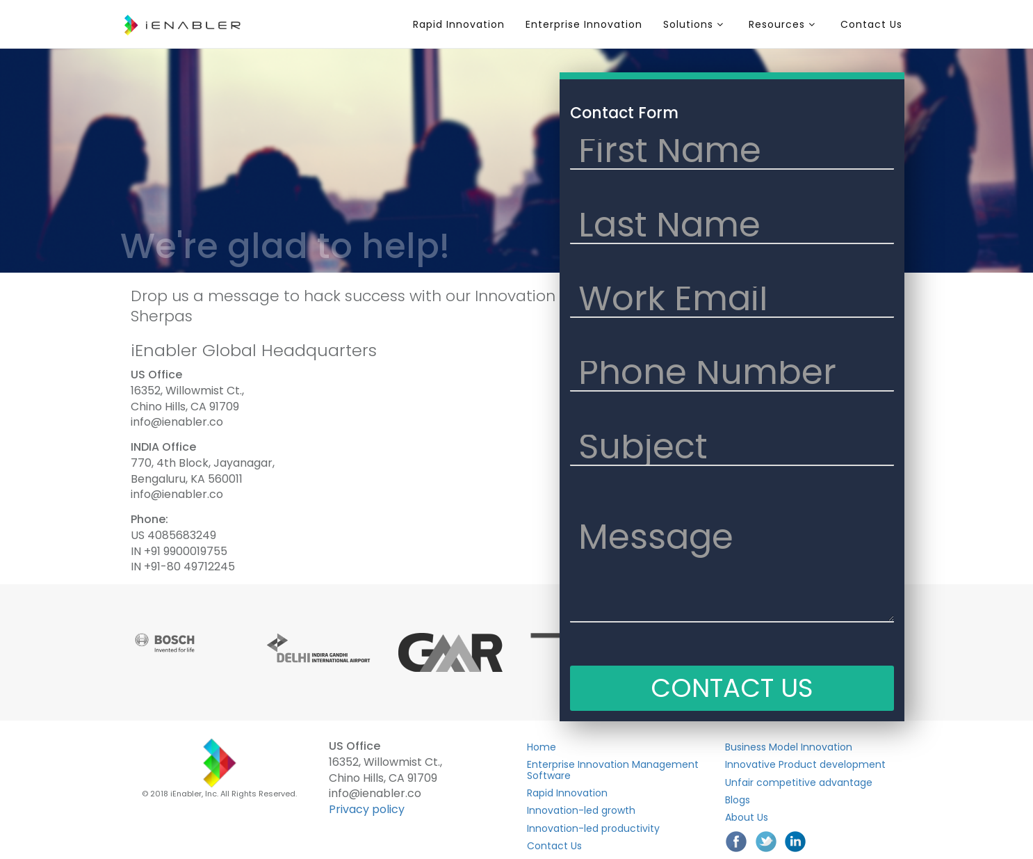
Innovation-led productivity (593, 828)
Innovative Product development (805, 764)
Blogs (737, 800)
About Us (746, 817)
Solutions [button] (693, 24)
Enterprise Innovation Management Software (613, 769)
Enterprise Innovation (584, 24)
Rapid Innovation (459, 24)
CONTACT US (732, 688)
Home (541, 747)
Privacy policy (367, 809)
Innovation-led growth (581, 810)
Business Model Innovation (788, 747)
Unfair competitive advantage (798, 782)
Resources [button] (782, 24)
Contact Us (871, 24)
